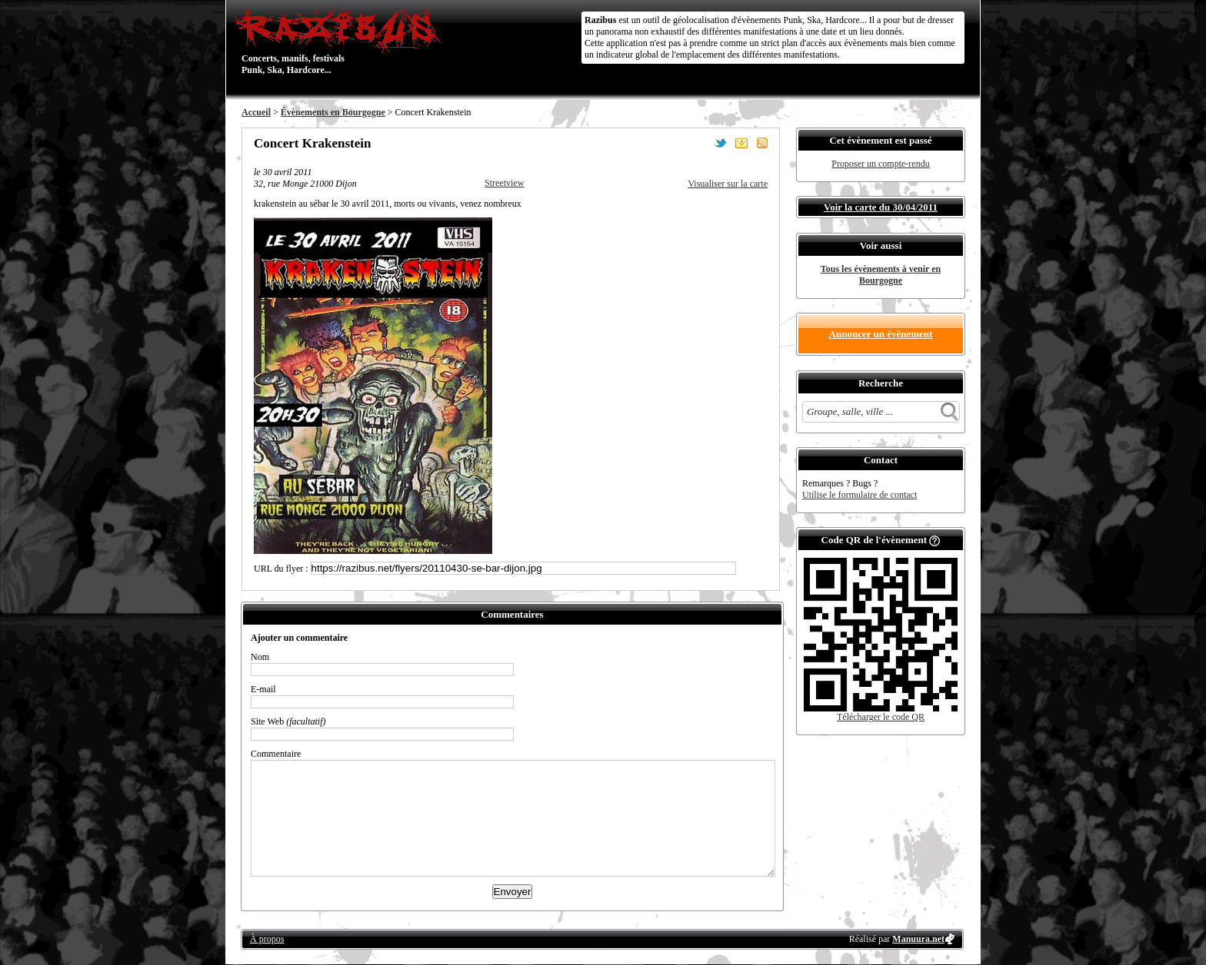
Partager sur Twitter (721, 143)
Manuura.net (918, 938)
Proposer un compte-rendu (880, 163)
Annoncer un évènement (881, 334)
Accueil (256, 112)
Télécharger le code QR (880, 716)
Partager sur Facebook (700, 143)
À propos (267, 938)
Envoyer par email (741, 143)
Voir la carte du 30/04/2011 (881, 207)
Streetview (504, 182)
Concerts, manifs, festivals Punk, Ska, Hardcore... (341, 41)
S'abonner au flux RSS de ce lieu (762, 143)
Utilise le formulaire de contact (859, 494)
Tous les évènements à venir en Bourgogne (881, 275)
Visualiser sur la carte (728, 183)
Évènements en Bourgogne (333, 112)
